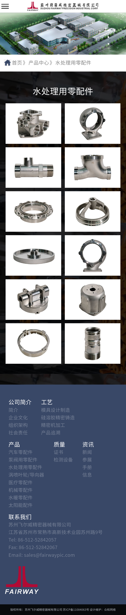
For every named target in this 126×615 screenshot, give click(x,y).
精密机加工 (53, 424)
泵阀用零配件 (23, 459)
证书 (58, 452)
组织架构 (18, 424)
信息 (87, 474)
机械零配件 (21, 489)
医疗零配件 (21, 482)
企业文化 (18, 417)
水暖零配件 (21, 497)
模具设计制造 (55, 409)
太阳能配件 (21, 505)
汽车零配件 (21, 452)
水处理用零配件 (25, 467)
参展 (87, 459)
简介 (13, 409)
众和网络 (110, 609)
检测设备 (63, 459)
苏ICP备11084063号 (76, 609)
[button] (108, 23)
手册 (87, 467)
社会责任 (18, 432)
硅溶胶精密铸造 (58, 417)
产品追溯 (50, 432)
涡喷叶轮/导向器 (26, 474)
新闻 (87, 452)
